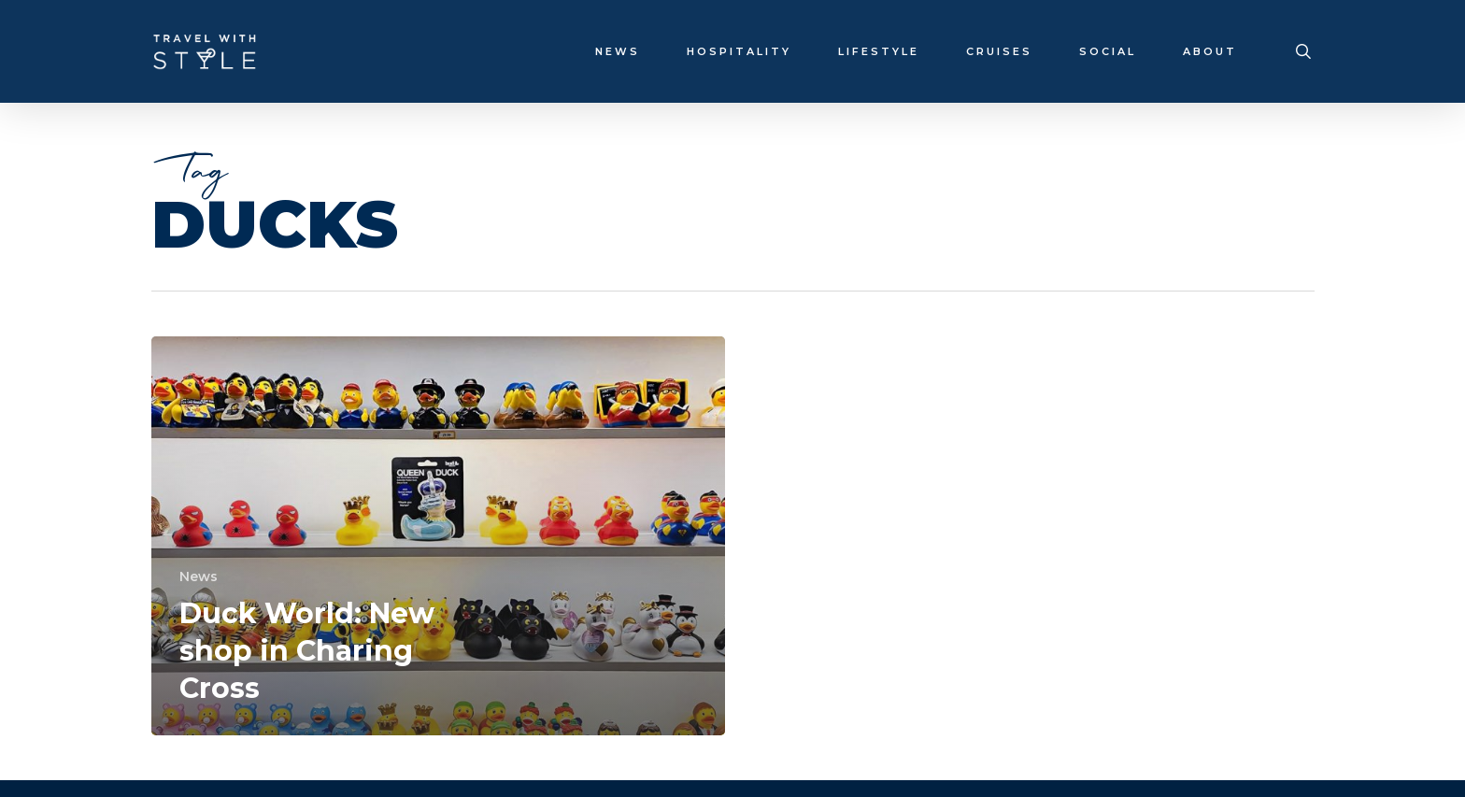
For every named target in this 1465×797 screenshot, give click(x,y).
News (198, 576)
